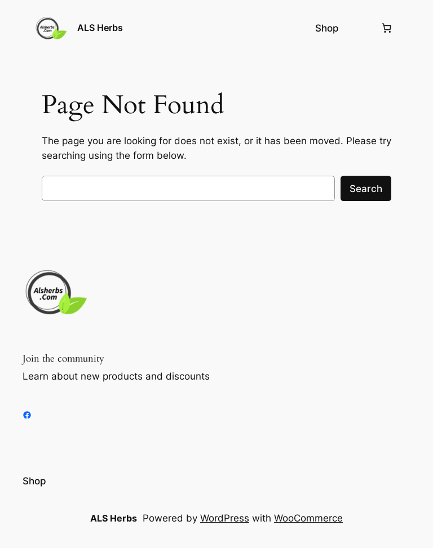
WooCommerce (308, 518)
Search (366, 188)
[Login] (359, 28)
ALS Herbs (100, 27)
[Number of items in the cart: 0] (387, 28)
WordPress (224, 518)
